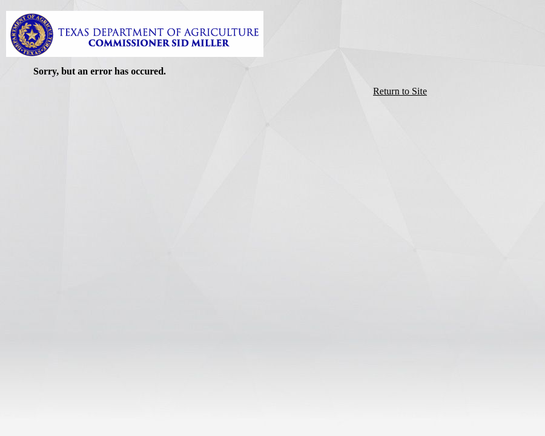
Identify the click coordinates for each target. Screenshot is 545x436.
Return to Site (400, 91)
